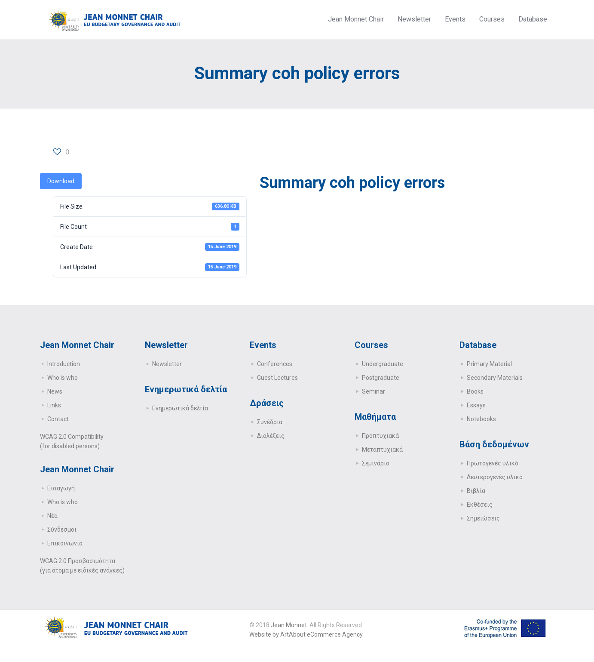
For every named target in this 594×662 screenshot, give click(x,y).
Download (60, 181)
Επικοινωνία (65, 543)
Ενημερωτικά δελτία (180, 408)
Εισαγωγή (61, 488)
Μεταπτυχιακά (382, 449)
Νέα (52, 515)
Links (54, 405)
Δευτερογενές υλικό (495, 477)
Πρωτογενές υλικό (492, 463)
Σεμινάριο (375, 463)
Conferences (274, 363)
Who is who (62, 377)
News (54, 391)
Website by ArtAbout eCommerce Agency (306, 634)
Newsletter (167, 363)
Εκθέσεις (480, 504)
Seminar (373, 391)
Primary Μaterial (489, 363)
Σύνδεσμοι (62, 529)
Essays (476, 405)
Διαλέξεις (271, 435)
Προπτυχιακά (380, 435)
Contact (58, 419)
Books (475, 391)
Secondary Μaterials (495, 377)
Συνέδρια (269, 422)
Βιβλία (476, 490)
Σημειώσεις (483, 518)
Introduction (63, 363)
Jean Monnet (289, 625)
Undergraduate (382, 363)
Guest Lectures (277, 377)
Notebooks (481, 419)
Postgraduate (380, 377)
